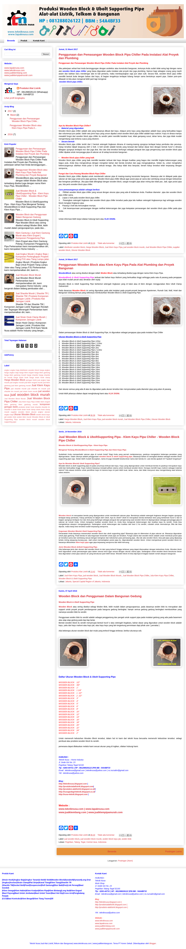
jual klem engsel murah (33, 383)
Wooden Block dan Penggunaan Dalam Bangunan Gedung (100, 596)
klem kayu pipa (82, 542)
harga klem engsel (26, 373)
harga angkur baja (11, 373)
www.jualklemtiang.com (72, 812)
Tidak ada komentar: (106, 243)
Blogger (152, 943)
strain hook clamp (29, 409)
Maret (13, 115)
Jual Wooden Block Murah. (110, 575)
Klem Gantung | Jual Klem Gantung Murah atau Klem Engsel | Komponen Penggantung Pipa (33, 235)
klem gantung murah (28, 404)
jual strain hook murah (28, 391)
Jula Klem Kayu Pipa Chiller (162, 575)
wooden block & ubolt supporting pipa (115, 456)
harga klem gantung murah (15, 375)
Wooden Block (65, 607)
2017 (10, 111)
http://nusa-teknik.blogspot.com (73, 794)
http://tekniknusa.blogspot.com (73, 784)
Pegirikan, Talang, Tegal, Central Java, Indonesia (85, 842)
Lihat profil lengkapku (14, 98)
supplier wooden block (20, 412)
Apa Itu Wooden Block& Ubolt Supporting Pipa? (79, 463)
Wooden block (65, 515)
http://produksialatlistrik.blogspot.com (76, 786)
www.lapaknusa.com (97, 809)
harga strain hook (20, 377)
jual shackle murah (18, 389)
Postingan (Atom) (125, 861)
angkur (7, 370)
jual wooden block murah (134, 247)
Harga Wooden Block (95, 247)
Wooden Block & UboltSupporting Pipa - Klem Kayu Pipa (83, 445)
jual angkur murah (17, 383)
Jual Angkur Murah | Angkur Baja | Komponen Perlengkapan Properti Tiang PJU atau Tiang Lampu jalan (32, 256)
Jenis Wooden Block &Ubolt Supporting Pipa (78, 547)
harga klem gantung (42, 373)
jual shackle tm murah (37, 389)
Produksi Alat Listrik (30, 88)
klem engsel (45, 402)
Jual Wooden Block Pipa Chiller (159, 247)
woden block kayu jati (112, 839)
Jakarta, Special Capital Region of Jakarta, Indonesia (87, 581)
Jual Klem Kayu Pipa (113, 247)
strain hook (16, 409)
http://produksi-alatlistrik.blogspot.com (111, 907)
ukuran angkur (37, 412)
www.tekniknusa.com (71, 809)
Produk (24, 41)
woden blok (126, 839)
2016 (10, 134)
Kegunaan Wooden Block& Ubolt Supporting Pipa (80, 531)
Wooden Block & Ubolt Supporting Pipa (75, 578)
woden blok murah (24, 417)
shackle (38, 407)
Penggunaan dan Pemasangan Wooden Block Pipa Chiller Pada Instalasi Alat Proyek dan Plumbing (32, 151)
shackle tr (8, 409)
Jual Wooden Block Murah (28, 275)
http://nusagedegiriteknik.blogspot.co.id (77, 792)
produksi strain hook (26, 407)
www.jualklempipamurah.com (105, 812)
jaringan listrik (31, 380)
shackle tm (46, 407)
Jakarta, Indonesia (73, 422)
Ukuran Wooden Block (80, 250)
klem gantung (10, 404)
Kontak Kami (39, 41)
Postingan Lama (173, 851)
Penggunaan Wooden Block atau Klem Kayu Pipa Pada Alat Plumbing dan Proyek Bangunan (31, 172)
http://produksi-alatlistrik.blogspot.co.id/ (77, 789)
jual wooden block (90, 575)
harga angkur (45, 370)
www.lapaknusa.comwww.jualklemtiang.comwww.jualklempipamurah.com (107, 926)
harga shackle (32, 375)
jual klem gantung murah (21, 386)
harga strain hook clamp (39, 377)
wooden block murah (28, 419)
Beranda (11, 41)
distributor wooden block (74, 247)
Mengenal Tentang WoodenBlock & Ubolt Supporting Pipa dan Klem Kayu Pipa (92, 450)
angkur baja (15, 370)
